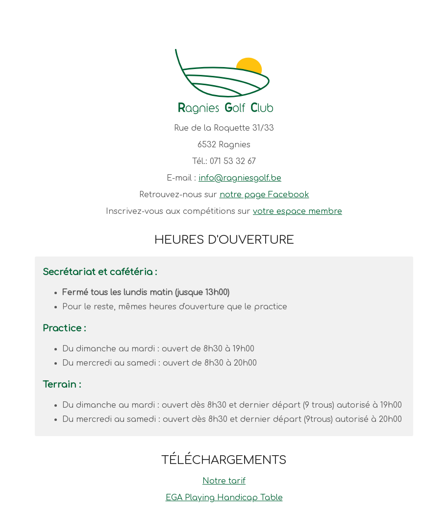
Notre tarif (224, 481)
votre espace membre (297, 211)
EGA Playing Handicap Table (224, 497)
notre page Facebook (264, 194)
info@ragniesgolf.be (240, 178)
